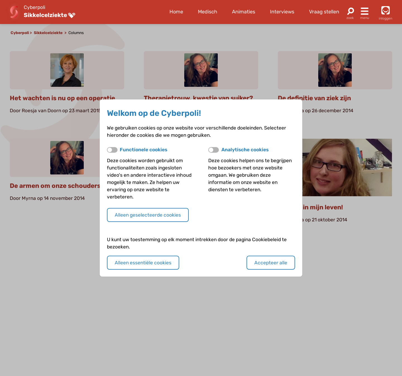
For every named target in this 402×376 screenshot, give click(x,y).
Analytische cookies (245, 149)
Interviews (282, 12)
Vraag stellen (324, 12)
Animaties (243, 12)
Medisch (207, 12)
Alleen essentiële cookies (143, 262)
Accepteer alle (270, 262)
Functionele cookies (143, 149)
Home (176, 12)
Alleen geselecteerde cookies (148, 215)
